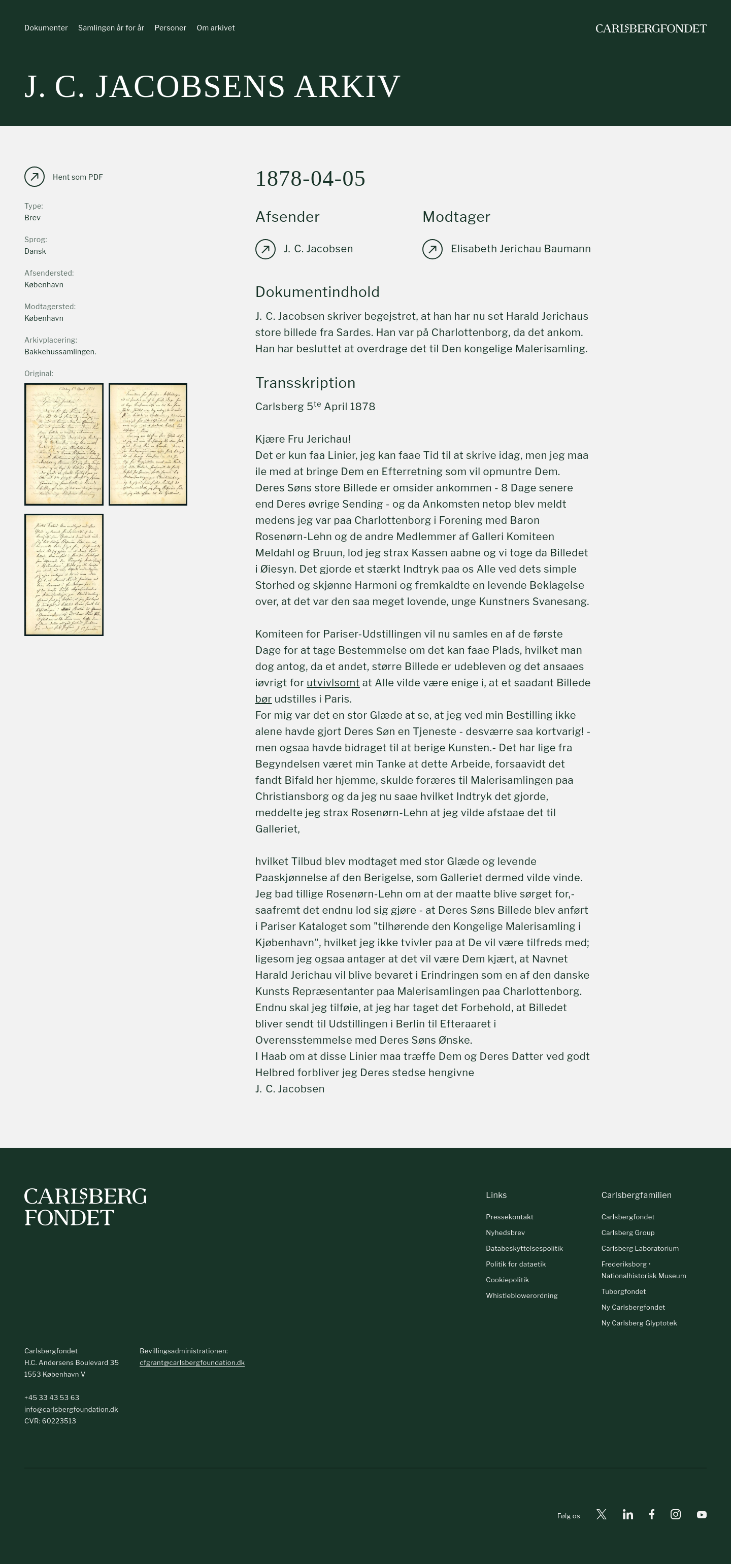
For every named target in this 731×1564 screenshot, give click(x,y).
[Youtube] (702, 1516)
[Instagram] (676, 1516)
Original (38, 374)
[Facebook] (651, 1516)
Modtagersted (49, 307)
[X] (601, 1516)
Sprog (34, 240)
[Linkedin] (628, 1516)
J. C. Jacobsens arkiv (213, 86)
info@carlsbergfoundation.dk (71, 1409)
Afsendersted (48, 273)
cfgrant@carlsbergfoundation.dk (192, 1362)
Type (33, 206)
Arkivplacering (50, 340)
